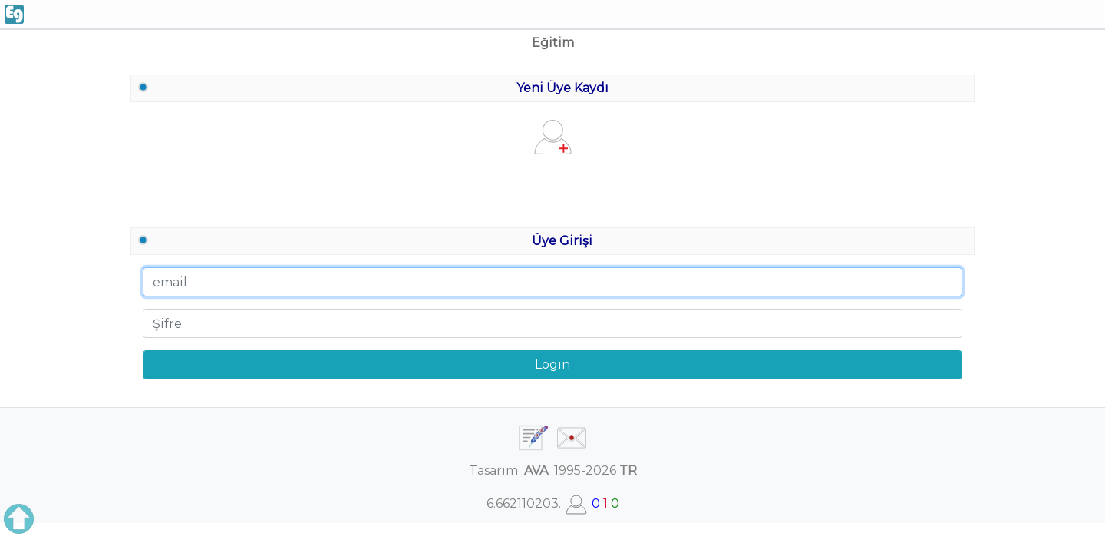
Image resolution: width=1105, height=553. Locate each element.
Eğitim (553, 42)
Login (552, 364)
